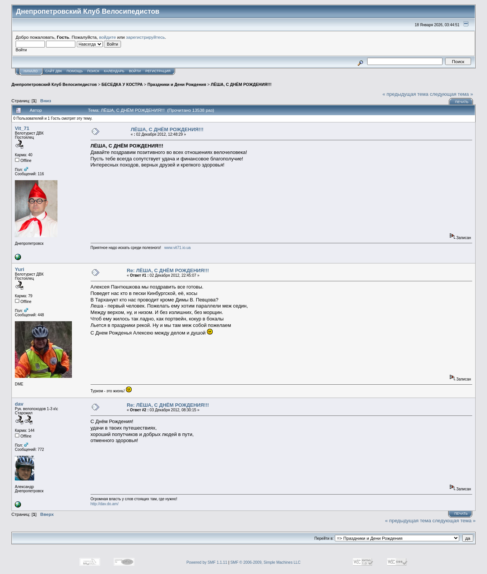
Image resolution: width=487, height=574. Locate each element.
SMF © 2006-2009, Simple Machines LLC (265, 562)
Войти (135, 71)
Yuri (19, 269)
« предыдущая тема (405, 94)
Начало (31, 71)
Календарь (114, 71)
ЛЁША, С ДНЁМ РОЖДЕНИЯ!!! (241, 84)
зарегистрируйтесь (145, 37)
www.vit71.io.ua (177, 248)
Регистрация (157, 71)
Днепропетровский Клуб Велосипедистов (54, 84)
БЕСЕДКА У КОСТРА (122, 84)
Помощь (75, 71)
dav (19, 404)
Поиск (93, 71)
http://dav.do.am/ (105, 504)
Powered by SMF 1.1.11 (206, 562)
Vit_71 (22, 128)
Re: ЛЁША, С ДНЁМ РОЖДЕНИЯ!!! (168, 270)
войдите (107, 37)
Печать (461, 102)
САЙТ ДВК (53, 71)
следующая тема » (451, 94)
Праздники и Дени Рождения (176, 84)
